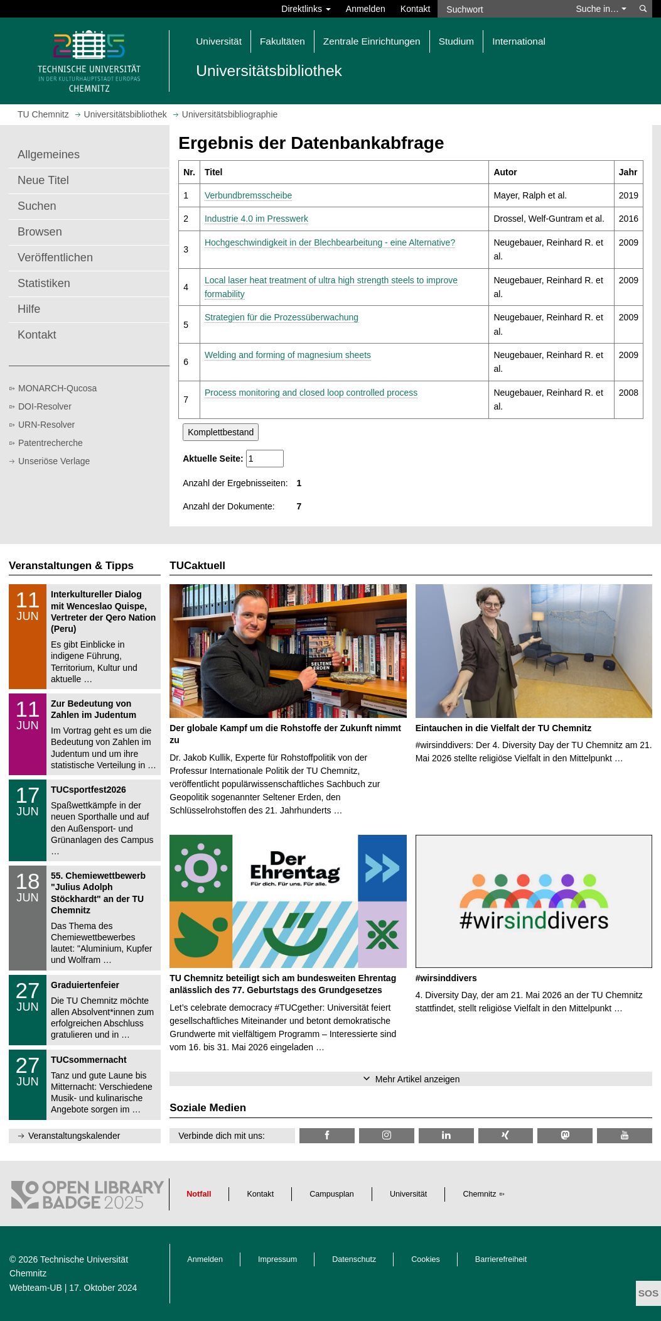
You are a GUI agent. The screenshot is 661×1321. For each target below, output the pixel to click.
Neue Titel (43, 180)
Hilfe (29, 309)
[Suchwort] (502, 9)
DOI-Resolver (45, 406)
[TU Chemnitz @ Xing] (506, 1135)
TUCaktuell (197, 566)
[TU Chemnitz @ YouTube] (624, 1135)
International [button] (518, 41)
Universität (408, 1194)
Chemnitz (479, 1194)
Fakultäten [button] (282, 41)
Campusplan (331, 1194)
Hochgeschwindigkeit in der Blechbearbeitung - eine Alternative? (330, 242)
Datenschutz (354, 1259)
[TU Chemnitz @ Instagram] (386, 1135)
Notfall (198, 1194)
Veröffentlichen (55, 257)
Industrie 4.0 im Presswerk (256, 219)
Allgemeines (49, 154)
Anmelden (365, 9)
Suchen (37, 206)
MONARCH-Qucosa (57, 388)
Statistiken (44, 283)
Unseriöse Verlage (54, 461)
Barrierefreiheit (501, 1259)
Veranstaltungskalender (74, 1136)
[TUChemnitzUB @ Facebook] (327, 1135)
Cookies (425, 1259)
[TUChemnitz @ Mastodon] (565, 1135)
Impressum (277, 1259)
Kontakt (415, 9)
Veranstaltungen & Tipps (71, 566)
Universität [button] (219, 41)
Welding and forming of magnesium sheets (288, 355)
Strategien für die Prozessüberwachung (281, 317)
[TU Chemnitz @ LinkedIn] (446, 1135)
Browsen (40, 232)
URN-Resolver (46, 425)
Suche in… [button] (601, 9)
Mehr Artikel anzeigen (417, 1079)
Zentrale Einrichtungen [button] (372, 41)
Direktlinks (305, 9)
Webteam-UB (35, 1288)
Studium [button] (456, 41)
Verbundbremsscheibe (248, 195)
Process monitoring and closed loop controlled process (311, 393)
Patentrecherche (50, 443)
